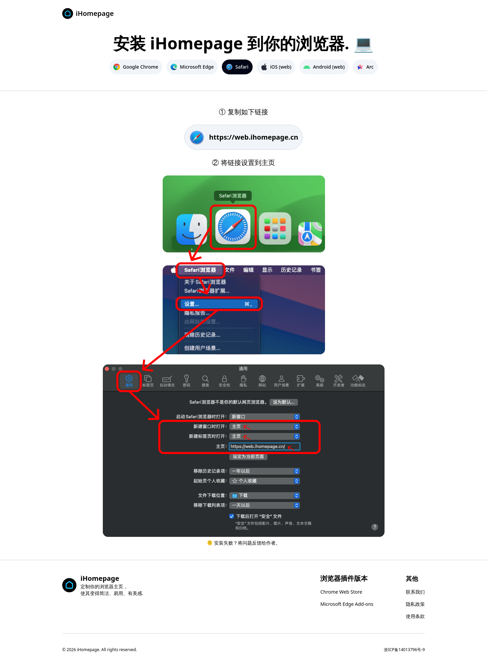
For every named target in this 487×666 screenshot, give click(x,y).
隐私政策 (415, 604)
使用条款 (415, 616)
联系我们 (415, 592)
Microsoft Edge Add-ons (346, 604)
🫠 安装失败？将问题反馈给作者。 (243, 543)
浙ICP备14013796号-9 (404, 649)
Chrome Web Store (341, 592)
